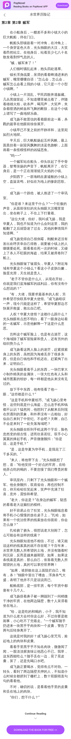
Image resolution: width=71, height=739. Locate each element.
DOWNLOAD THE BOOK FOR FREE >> (35, 730)
